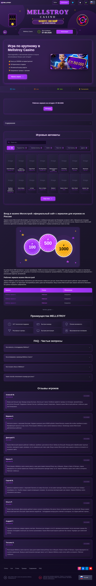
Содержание (33, 572)
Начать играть (17, 77)
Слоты (6, 572)
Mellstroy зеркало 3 (10, 304)
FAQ (40, 572)
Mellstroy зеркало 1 (10, 296)
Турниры (24, 572)
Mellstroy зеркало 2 (10, 300)
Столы (17, 572)
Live (11, 572)
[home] (6, 2)
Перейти (48, 109)
